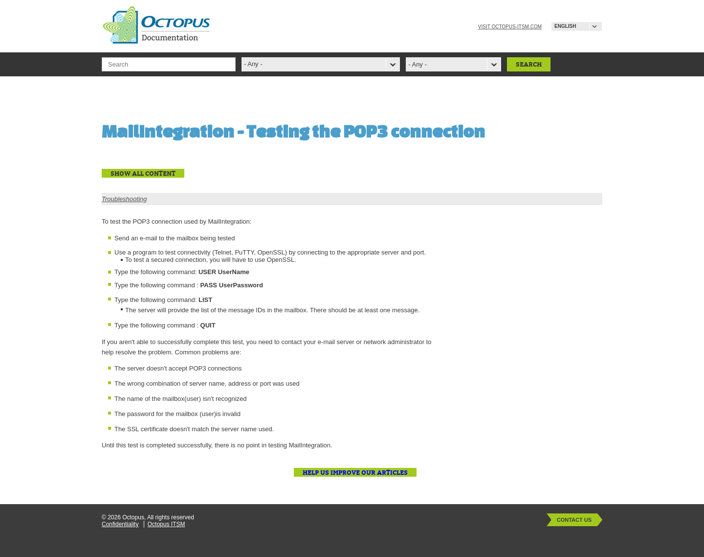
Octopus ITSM (166, 524)
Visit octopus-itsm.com (510, 26)
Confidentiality (120, 524)
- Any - (417, 64)
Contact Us (574, 519)
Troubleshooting (124, 199)
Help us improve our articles (355, 472)
